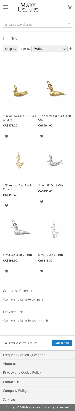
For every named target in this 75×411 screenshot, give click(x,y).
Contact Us (11, 382)
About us (10, 363)
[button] (6, 135)
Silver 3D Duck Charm (52, 185)
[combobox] (37, 24)
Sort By (25, 48)
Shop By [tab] (10, 49)
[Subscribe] (62, 343)
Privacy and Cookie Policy (22, 372)
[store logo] (28, 8)
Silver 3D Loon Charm (17, 255)
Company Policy (15, 390)
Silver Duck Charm (50, 255)
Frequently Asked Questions (24, 355)
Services (9, 399)
